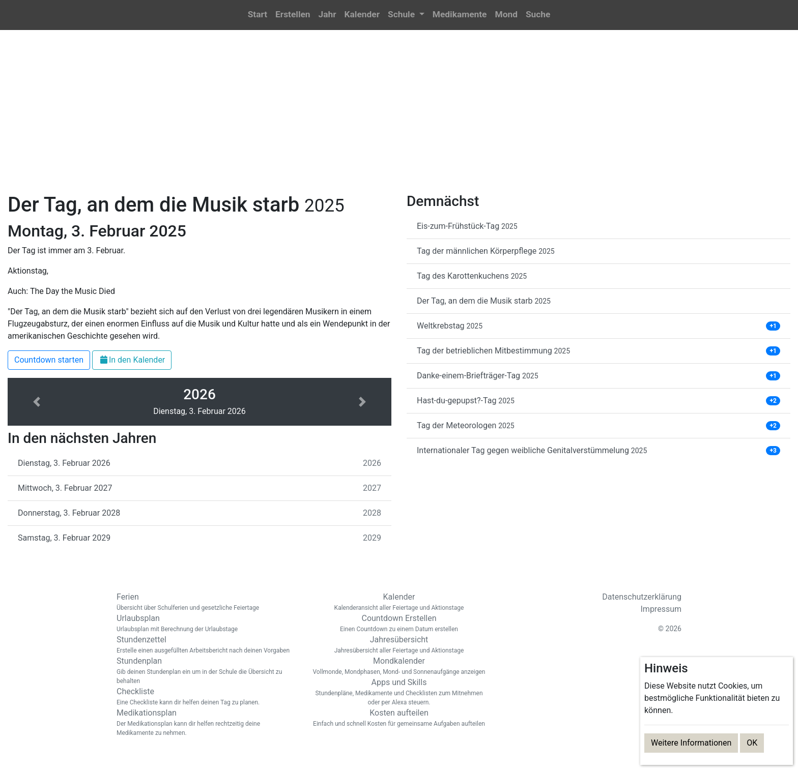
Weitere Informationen (691, 743)
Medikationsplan (206, 722)
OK (752, 743)
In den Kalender (132, 360)
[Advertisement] (399, 117)
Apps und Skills (399, 692)
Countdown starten (48, 360)
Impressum (661, 609)
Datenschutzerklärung (641, 597)
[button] (406, 15)
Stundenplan (206, 671)
